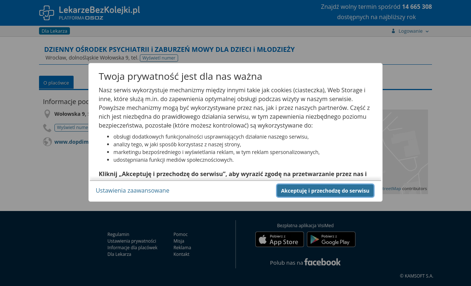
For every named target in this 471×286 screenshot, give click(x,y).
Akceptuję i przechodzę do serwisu (325, 190)
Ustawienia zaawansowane (132, 190)
